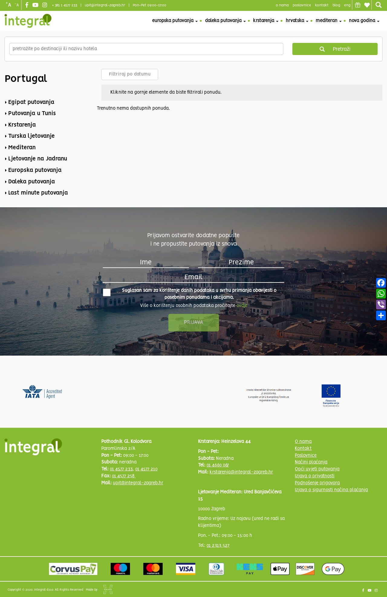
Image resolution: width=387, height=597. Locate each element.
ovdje (241, 306)
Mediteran (329, 21)
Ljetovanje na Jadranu (37, 159)
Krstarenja (265, 21)
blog (336, 5)
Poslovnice (306, 455)
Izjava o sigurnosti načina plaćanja (331, 490)
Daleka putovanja (225, 21)
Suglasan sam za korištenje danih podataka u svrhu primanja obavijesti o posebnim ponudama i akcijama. (189, 294)
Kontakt (322, 5)
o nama (282, 5)
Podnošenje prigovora (317, 483)
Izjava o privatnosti (314, 476)
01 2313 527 (218, 546)
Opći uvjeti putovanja (317, 469)
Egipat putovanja (31, 102)
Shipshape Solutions (107, 589)
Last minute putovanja (38, 193)
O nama (303, 442)
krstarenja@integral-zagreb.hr (241, 472)
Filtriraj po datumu (130, 74)
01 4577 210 (146, 469)
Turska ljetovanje (31, 136)
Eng (347, 5)
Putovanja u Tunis (32, 113)
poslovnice (302, 5)
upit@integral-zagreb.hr (105, 5)
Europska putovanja (175, 21)
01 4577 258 (124, 476)
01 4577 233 (121, 469)
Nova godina (364, 21)
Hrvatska (297, 21)
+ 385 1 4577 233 (64, 5)
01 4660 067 (218, 465)
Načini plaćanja (311, 462)
